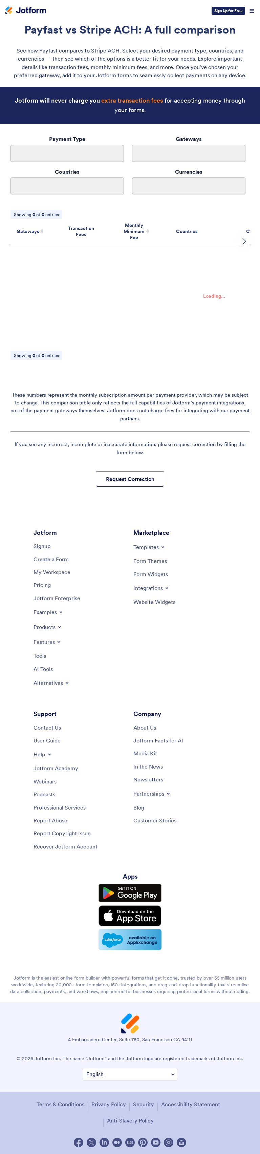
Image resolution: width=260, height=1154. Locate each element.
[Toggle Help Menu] (43, 754)
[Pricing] (42, 585)
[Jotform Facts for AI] (158, 740)
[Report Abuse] (50, 820)
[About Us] (144, 727)
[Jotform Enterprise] (57, 598)
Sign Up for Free (228, 10)
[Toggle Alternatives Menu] (52, 682)
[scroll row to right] (244, 241)
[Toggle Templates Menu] (149, 547)
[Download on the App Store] (130, 915)
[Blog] (138, 807)
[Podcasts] (44, 794)
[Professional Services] (60, 807)
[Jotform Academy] (56, 768)
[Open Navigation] (251, 10)
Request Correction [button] (130, 479)
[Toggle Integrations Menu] (151, 588)
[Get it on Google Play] (130, 893)
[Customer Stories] (154, 820)
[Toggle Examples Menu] (49, 612)
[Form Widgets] (150, 574)
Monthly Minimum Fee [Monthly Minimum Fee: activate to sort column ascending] (134, 231)
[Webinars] (45, 781)
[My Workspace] (52, 572)
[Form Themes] (150, 560)
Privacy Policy (108, 1104)
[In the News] (148, 766)
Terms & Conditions (60, 1104)
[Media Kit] (145, 753)
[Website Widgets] (154, 601)
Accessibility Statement (190, 1104)
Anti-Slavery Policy (130, 1120)
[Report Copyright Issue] (62, 833)
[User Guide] (47, 740)
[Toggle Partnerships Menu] (152, 793)
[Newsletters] (148, 779)
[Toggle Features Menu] (48, 641)
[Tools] (40, 655)
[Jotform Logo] (25, 11)
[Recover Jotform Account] (66, 846)
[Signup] (42, 546)
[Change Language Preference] (130, 1074)
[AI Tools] (43, 669)
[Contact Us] (47, 727)
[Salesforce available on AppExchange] (130, 939)
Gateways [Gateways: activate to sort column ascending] (28, 231)
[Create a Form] (51, 559)
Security (143, 1104)
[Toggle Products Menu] (48, 627)
